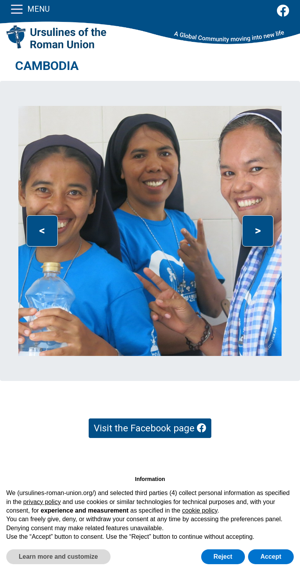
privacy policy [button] (42, 502)
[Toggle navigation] (16, 8)
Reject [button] (223, 556)
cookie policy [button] (199, 510)
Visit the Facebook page (150, 428)
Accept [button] (271, 556)
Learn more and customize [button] (58, 556)
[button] (42, 231)
